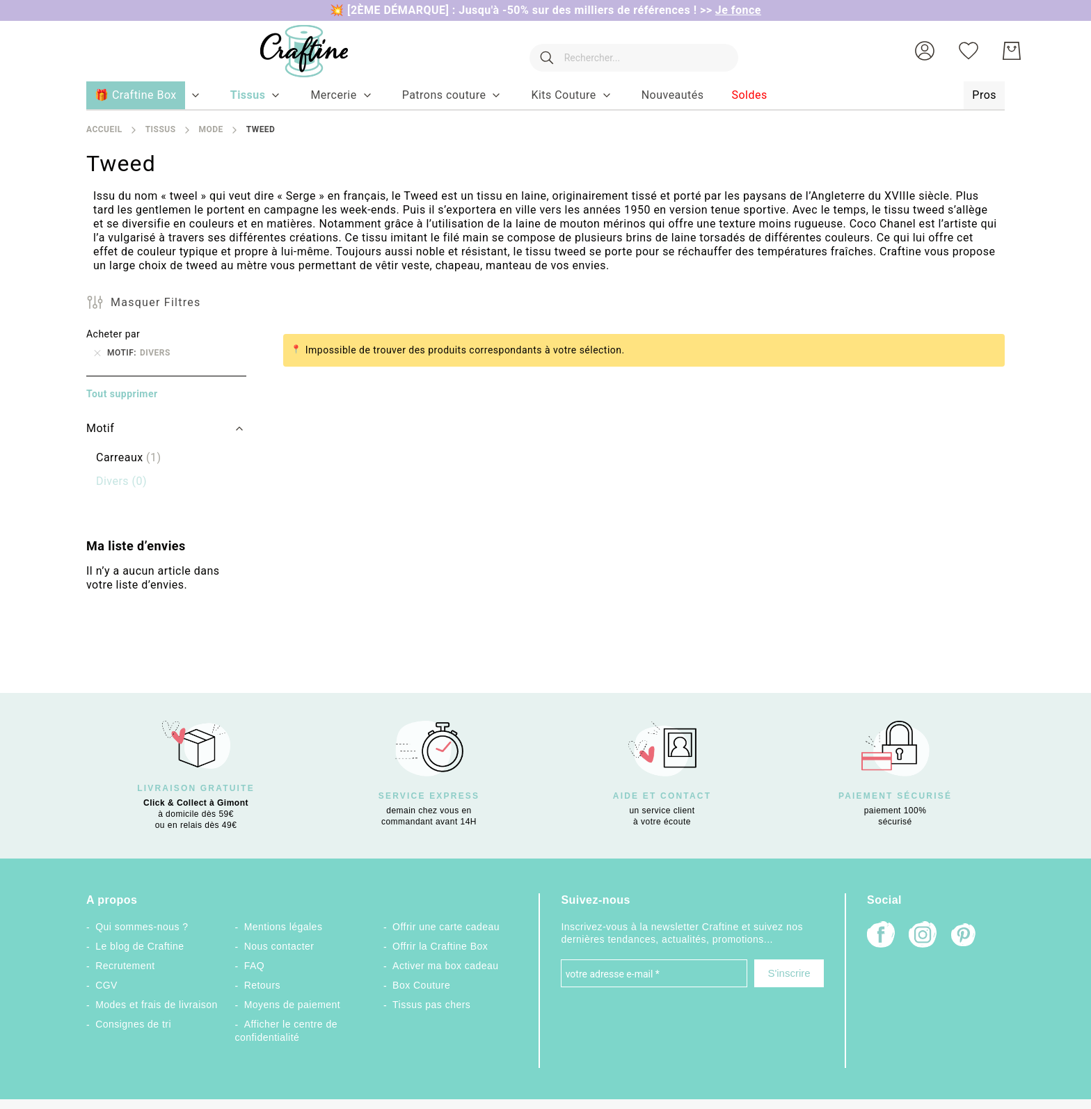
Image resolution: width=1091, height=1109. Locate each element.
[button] (924, 50)
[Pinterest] (964, 936)
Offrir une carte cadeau (446, 926)
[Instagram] (923, 936)
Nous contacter (279, 946)
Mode (210, 129)
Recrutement (124, 965)
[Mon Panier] (1012, 51)
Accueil (104, 129)
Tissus (160, 129)
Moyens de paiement (292, 1004)
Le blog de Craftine (139, 946)
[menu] (545, 96)
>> (730, 10)
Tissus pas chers (431, 1004)
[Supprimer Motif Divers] (97, 353)
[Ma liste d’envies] (968, 51)
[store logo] (290, 51)
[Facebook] (881, 936)
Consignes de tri (133, 1024)
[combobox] (627, 51)
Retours (262, 985)
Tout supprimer (122, 393)
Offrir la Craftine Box (440, 946)
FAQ (254, 965)
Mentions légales (283, 926)
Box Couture (421, 985)
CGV (106, 985)
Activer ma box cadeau (445, 965)
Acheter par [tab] (113, 334)
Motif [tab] (100, 428)
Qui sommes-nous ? (141, 926)
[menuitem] (248, 95)
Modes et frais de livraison (156, 1004)
